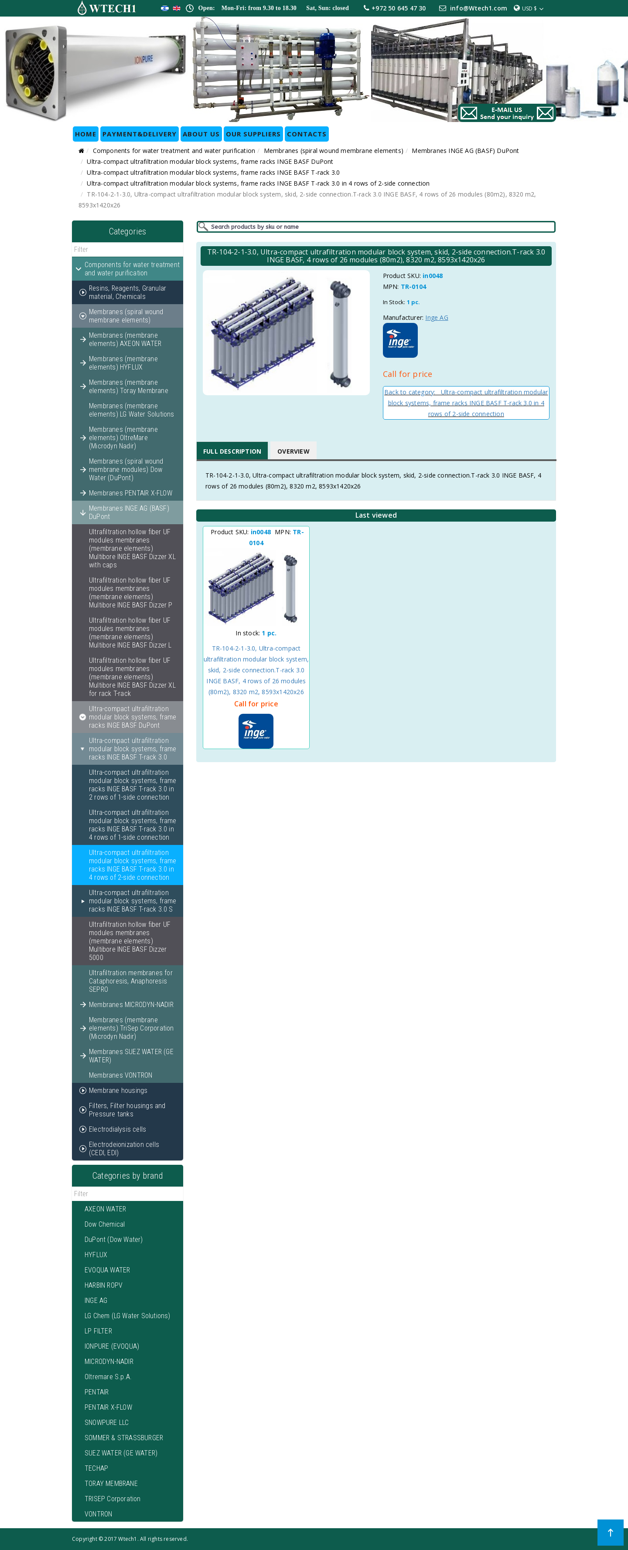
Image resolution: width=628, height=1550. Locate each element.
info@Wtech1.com (478, 8)
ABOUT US (201, 133)
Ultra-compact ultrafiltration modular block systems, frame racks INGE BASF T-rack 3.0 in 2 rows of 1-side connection (133, 784)
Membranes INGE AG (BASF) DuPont (465, 150)
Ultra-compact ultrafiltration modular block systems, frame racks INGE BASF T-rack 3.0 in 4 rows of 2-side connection (258, 183)
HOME (85, 133)
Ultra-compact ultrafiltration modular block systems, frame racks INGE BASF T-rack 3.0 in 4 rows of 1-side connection (133, 824)
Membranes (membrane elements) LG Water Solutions (131, 410)
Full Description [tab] (232, 451)
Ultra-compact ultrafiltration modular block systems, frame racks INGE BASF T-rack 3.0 (213, 172)
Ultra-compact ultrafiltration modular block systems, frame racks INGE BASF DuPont (210, 161)
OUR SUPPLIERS (253, 133)
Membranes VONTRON (120, 1075)
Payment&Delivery (139, 133)
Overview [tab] (293, 451)
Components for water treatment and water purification (174, 150)
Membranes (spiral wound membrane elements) (333, 150)
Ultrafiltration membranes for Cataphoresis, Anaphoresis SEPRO (131, 981)
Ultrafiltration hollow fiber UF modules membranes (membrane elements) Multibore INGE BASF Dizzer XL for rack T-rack (132, 677)
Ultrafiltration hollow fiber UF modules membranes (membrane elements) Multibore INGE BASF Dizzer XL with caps (132, 548)
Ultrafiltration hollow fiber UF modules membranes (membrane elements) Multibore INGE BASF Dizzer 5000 (130, 941)
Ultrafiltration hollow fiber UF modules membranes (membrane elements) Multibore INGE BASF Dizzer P (131, 592)
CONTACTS (307, 133)
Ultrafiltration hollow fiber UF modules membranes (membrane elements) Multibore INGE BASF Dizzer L (130, 632)
